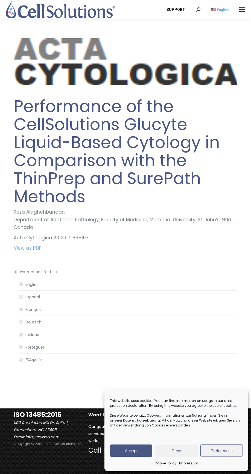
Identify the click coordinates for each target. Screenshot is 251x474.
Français (33, 309)
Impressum (188, 463)
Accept (131, 450)
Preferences (222, 450)
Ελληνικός (34, 360)
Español (32, 297)
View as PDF (27, 248)
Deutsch (33, 322)
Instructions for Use (35, 272)
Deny (176, 450)
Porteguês (35, 347)
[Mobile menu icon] (242, 9)
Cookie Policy (165, 463)
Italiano (32, 334)
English (31, 284)
